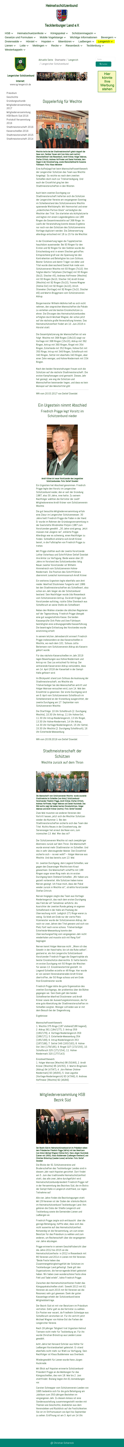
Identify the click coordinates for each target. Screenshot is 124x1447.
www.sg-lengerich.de (20, 84)
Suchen (103, 64)
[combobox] (105, 59)
